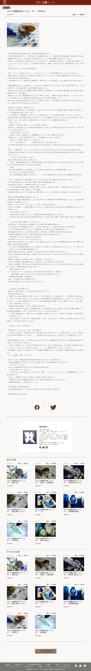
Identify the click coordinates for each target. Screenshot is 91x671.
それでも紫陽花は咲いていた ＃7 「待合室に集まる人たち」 (73, 482)
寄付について (29, 666)
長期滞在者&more (34, 664)
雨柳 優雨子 (43, 427)
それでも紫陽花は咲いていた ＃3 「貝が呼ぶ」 (17, 631)
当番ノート (19, 664)
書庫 (40, 666)
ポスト (49, 666)
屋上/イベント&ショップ (63, 664)
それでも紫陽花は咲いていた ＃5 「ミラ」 (45, 510)
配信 (48, 664)
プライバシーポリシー (63, 666)
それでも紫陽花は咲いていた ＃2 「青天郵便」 (17, 539)
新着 (7, 664)
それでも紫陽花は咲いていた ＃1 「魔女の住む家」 (45, 539)
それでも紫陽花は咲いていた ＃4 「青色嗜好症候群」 (73, 510)
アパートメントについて (12, 666)
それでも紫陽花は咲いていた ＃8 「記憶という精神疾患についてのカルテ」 (45, 482)
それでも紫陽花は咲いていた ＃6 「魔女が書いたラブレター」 (17, 511)
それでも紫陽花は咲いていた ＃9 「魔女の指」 (17, 481)
